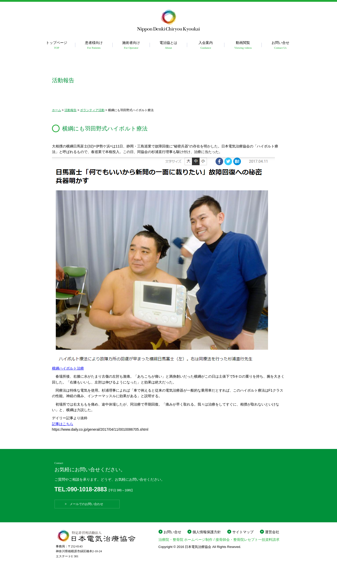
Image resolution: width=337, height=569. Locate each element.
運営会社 (272, 532)
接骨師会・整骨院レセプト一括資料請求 (247, 540)
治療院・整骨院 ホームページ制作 (185, 540)
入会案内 (205, 45)
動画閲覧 (243, 45)
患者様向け (94, 45)
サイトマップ (243, 532)
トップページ (56, 45)
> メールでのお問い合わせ (87, 504)
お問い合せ (280, 45)
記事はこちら (62, 424)
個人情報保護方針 (206, 532)
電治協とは (168, 45)
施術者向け (131, 45)
